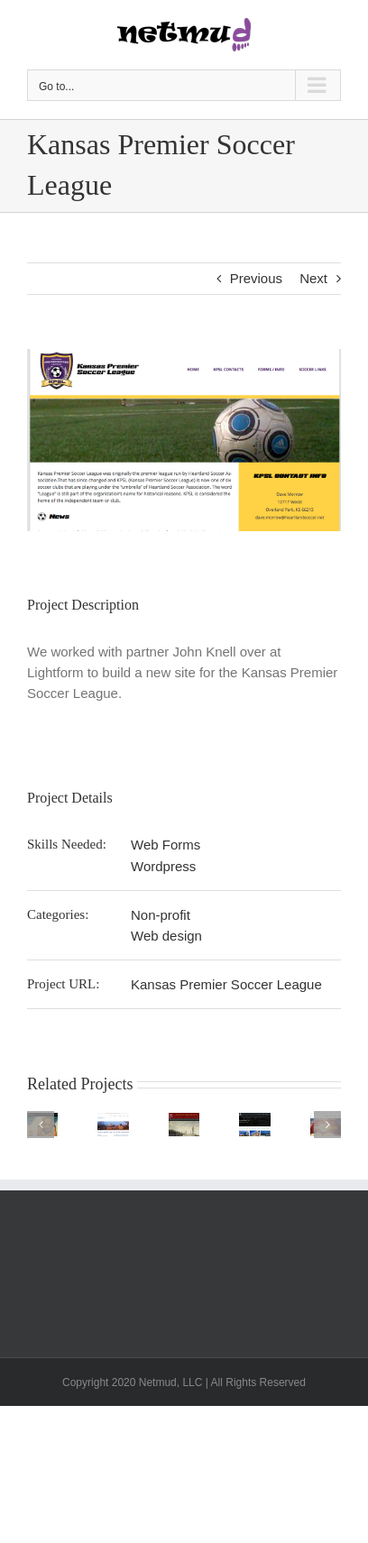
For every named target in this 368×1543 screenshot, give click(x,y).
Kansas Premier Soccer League (226, 984)
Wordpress (163, 866)
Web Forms (165, 844)
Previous (256, 278)
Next (313, 278)
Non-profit (160, 915)
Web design (166, 935)
